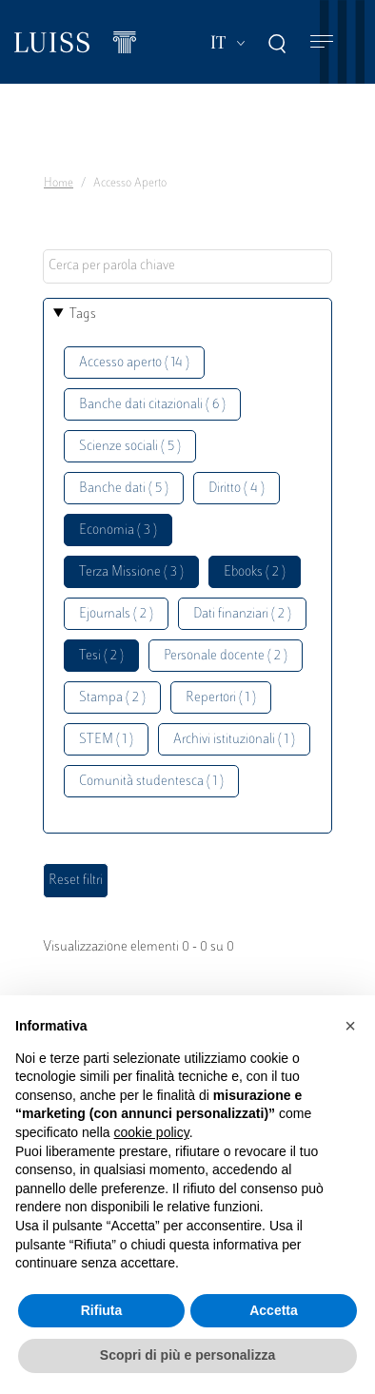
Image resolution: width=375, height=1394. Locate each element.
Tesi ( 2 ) (101, 656)
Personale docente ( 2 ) (225, 656)
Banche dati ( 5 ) (123, 488)
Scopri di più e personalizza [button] (187, 1355)
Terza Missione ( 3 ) (131, 572)
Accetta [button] (273, 1310)
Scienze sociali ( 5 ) (130, 447)
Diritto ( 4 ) (236, 488)
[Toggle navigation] (321, 42)
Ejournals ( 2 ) (116, 614)
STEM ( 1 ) (106, 740)
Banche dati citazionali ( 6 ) (152, 405)
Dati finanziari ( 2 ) (242, 614)
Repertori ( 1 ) (221, 698)
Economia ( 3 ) (118, 530)
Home (58, 183)
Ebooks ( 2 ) (255, 572)
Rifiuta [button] (102, 1310)
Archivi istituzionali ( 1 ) (234, 740)
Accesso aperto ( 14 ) (134, 363)
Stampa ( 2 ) (112, 698)
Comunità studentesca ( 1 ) (151, 782)
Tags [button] (82, 314)
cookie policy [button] (151, 1132)
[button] (350, 1026)
